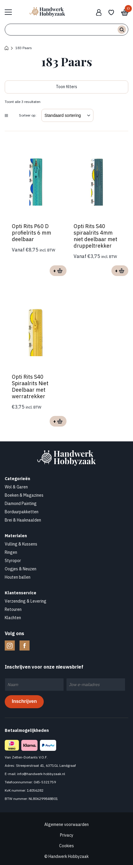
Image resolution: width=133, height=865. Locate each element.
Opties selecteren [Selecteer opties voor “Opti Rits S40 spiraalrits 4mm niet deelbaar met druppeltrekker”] (119, 270)
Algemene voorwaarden (66, 824)
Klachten (13, 617)
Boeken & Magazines (24, 495)
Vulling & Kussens (21, 544)
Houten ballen (17, 577)
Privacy (66, 835)
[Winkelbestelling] (67, 115)
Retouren (13, 609)
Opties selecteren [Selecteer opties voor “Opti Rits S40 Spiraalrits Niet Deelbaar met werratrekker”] (58, 421)
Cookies (66, 845)
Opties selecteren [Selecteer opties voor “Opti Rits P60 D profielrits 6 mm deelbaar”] (58, 270)
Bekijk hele (11, 11)
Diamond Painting (21, 503)
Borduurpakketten (21, 511)
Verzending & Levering (25, 601)
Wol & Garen (16, 487)
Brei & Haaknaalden (23, 520)
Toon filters (66, 86)
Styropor (13, 560)
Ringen (11, 552)
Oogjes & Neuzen (20, 569)
